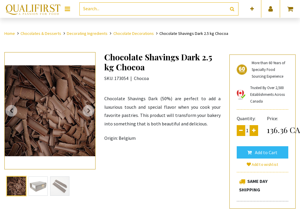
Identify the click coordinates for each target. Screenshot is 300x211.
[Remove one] (241, 130)
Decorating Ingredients (87, 33)
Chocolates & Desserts (41, 33)
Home (9, 33)
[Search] (232, 9)
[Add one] (254, 130)
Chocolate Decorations (133, 33)
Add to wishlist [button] (262, 164)
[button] (252, 9)
